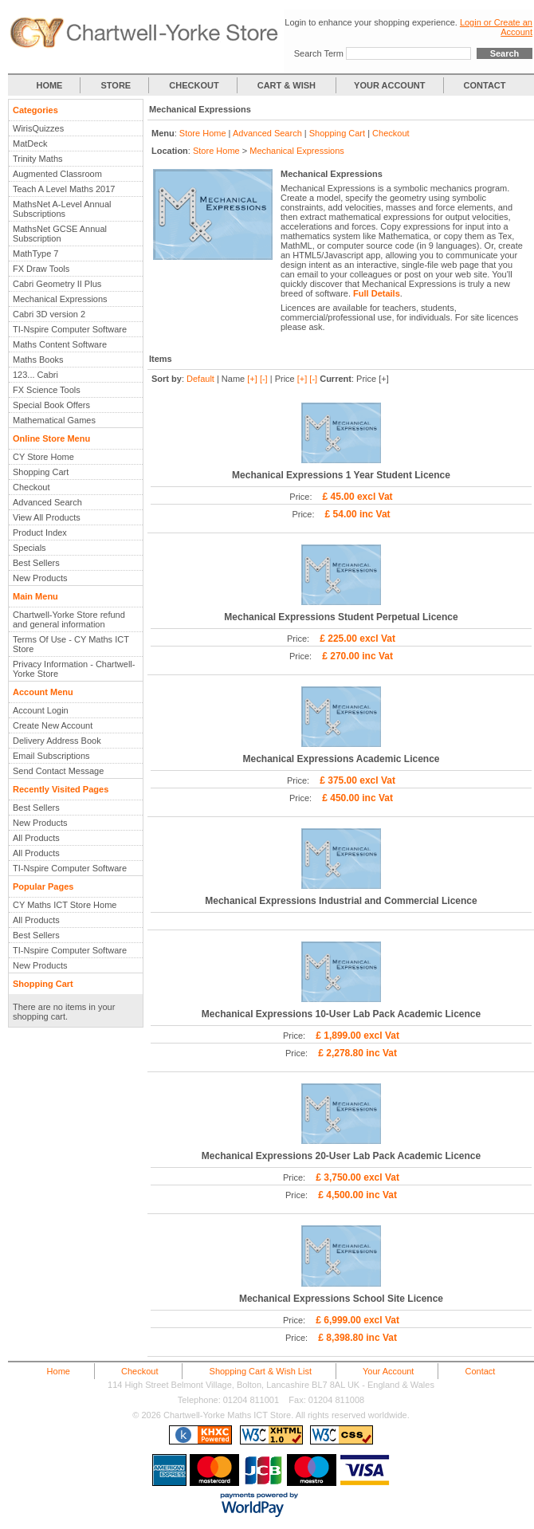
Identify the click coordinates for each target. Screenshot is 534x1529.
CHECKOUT (193, 85)
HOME (49, 85)
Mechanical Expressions (60, 299)
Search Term (319, 53)
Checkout (31, 487)
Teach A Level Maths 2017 (64, 189)
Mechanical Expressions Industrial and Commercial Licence (341, 900)
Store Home (202, 133)
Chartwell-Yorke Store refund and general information (69, 619)
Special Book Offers (51, 405)
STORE (116, 85)
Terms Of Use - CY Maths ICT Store (71, 644)
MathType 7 (35, 253)
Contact (480, 1371)
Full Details (376, 293)
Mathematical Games (54, 420)
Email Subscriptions (51, 756)
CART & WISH (287, 85)
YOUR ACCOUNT (389, 85)
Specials (29, 547)
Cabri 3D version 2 (49, 314)
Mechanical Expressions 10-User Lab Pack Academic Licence (341, 1014)
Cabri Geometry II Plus (57, 284)
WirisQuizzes (38, 128)
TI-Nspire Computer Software (70, 329)
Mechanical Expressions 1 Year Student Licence (341, 475)
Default (200, 378)
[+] (252, 378)
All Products (36, 838)
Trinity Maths (38, 158)
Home (58, 1371)
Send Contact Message (58, 771)
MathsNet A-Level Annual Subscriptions (62, 208)
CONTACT (485, 85)
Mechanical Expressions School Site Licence (341, 1298)
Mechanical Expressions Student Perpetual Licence (340, 617)
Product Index (40, 532)
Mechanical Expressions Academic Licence (340, 758)
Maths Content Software (60, 344)
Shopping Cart (41, 472)
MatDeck (30, 143)
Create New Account (52, 725)
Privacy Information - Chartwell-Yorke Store (74, 668)
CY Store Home (43, 457)
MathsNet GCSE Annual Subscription (60, 233)
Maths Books (38, 359)
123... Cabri (35, 374)
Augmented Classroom (57, 174)
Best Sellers (36, 563)
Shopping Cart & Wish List (261, 1371)
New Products (40, 578)
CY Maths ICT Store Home (64, 905)
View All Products (46, 517)
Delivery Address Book (57, 740)
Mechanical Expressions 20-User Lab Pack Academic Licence (341, 1155)
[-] (264, 378)
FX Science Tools (46, 390)
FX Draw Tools (41, 268)
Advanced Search (47, 502)
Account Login (41, 710)
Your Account (388, 1371)
